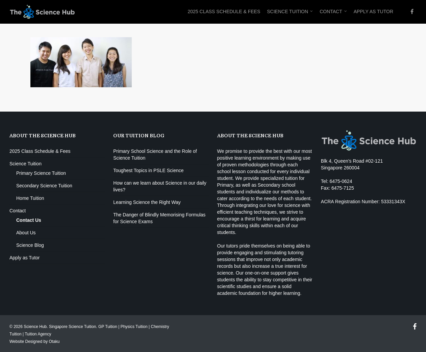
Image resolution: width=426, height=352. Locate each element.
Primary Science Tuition (41, 173)
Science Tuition (290, 11)
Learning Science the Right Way (146, 202)
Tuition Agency (38, 334)
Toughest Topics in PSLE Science (148, 170)
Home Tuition (30, 198)
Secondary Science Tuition (44, 185)
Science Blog (30, 245)
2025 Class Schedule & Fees (223, 11)
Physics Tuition (134, 326)
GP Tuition (107, 326)
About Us (26, 232)
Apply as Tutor (373, 11)
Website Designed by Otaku (34, 341)
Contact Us (28, 220)
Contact (334, 11)
